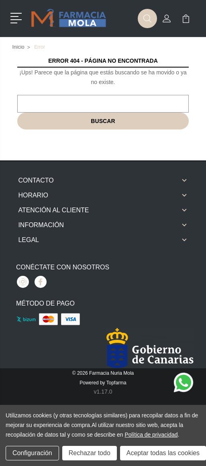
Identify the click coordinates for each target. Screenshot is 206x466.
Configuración (32, 453)
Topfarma (116, 383)
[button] (17, 17)
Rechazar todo (89, 453)
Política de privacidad (150, 434)
